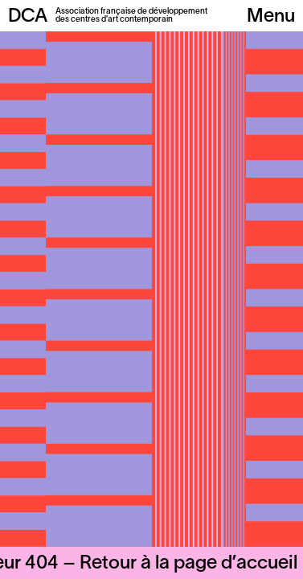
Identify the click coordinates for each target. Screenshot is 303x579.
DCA (27, 17)
